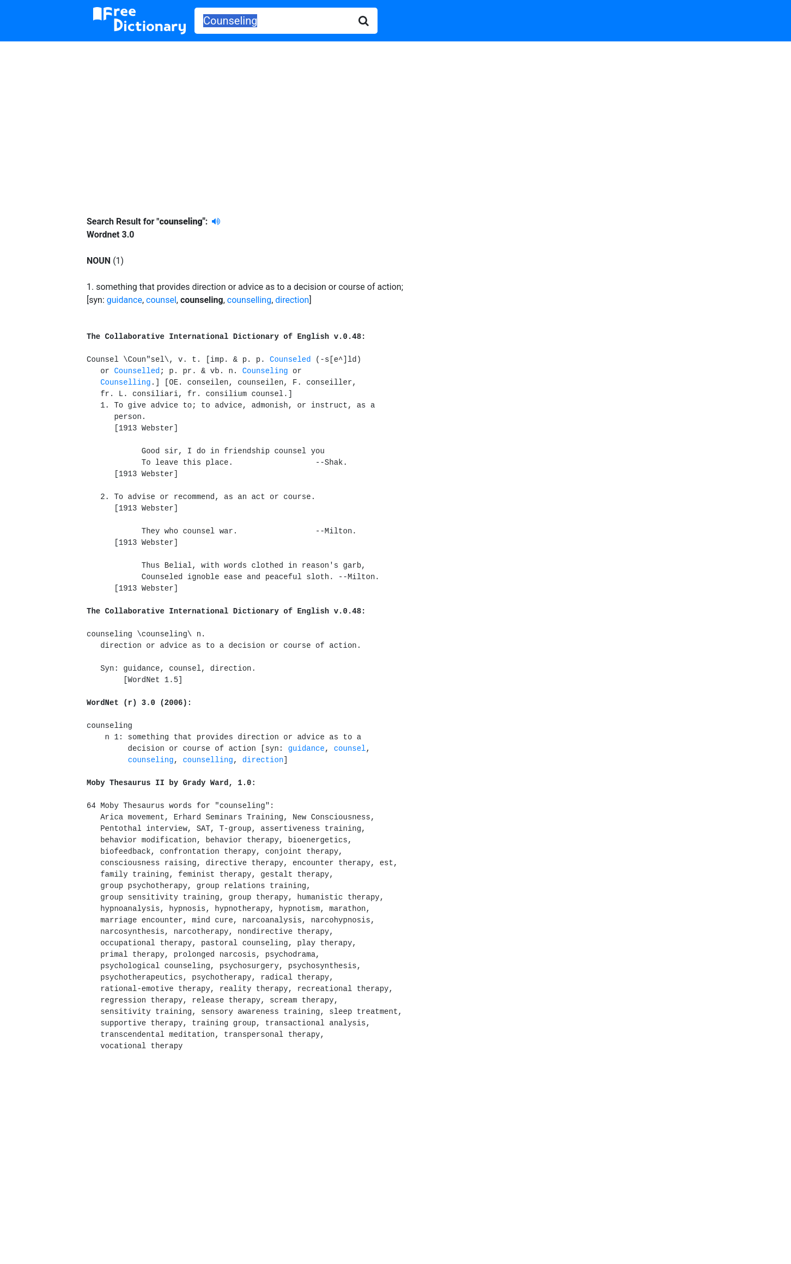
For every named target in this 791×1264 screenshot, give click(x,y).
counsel (161, 300)
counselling (249, 300)
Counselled (137, 371)
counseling (151, 760)
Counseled (290, 359)
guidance (124, 300)
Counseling (265, 371)
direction (292, 300)
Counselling (125, 382)
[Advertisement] (395, 120)
